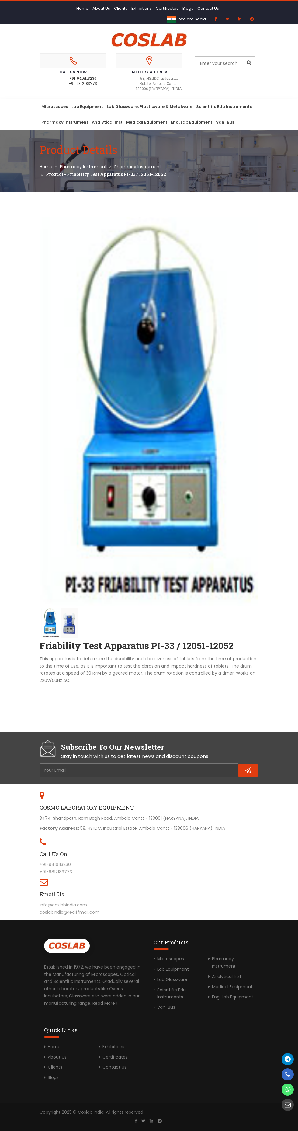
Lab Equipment (87, 107)
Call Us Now (73, 72)
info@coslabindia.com (63, 905)
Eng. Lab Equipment (191, 122)
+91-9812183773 (83, 83)
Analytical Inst (107, 122)
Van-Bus (225, 122)
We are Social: (193, 19)
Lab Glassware (172, 979)
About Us (101, 8)
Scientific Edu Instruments (224, 107)
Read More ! (104, 1003)
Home (82, 8)
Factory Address (149, 72)
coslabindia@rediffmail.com (69, 912)
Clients (120, 8)
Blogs (187, 8)
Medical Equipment (146, 122)
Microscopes (54, 107)
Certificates (167, 8)
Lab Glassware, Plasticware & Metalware (149, 107)
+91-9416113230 (82, 78)
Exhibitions (141, 8)
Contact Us (208, 8)
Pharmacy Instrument (64, 122)
